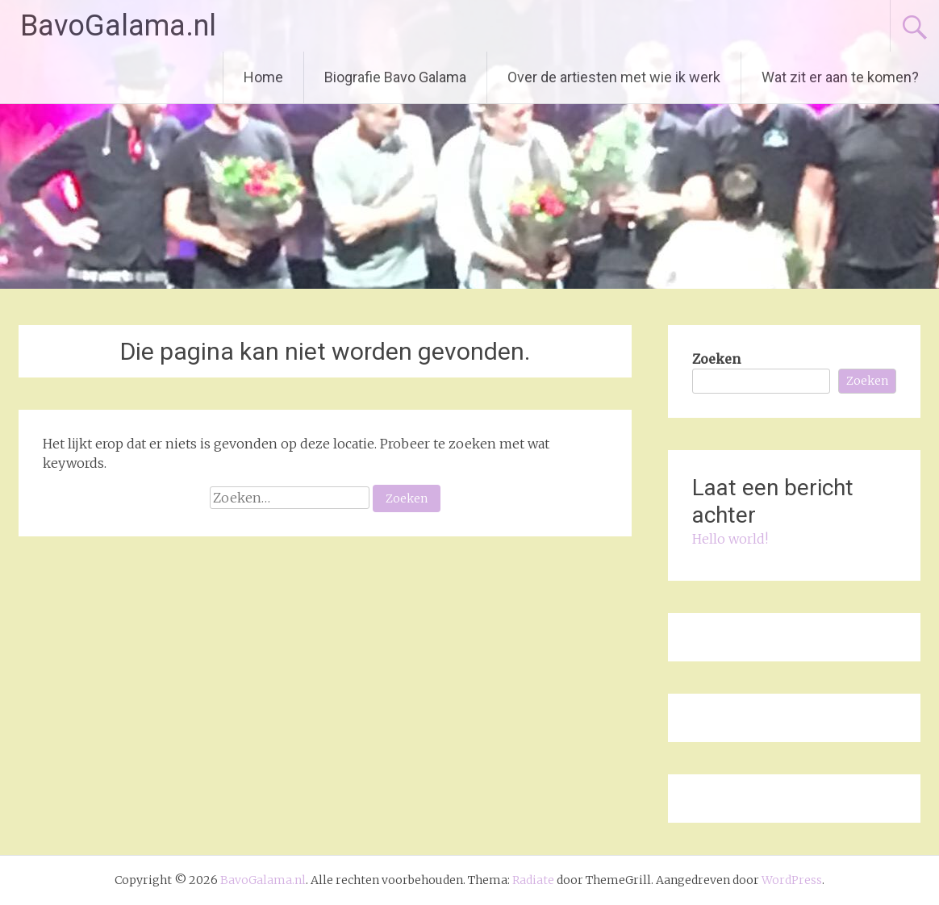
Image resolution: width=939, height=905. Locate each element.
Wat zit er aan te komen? (840, 77)
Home (263, 77)
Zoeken (716, 359)
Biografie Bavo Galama (395, 77)
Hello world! (730, 539)
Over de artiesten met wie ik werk (613, 77)
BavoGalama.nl (118, 26)
